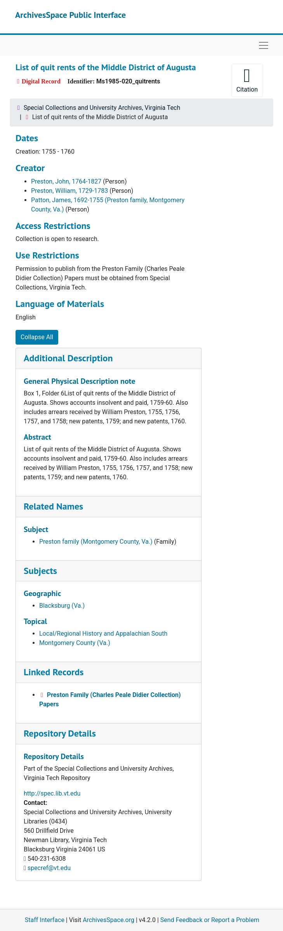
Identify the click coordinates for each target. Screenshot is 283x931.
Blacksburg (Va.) (62, 605)
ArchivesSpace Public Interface (70, 14)
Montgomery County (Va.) (74, 643)
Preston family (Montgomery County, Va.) (96, 541)
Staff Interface (44, 920)
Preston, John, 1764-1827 (66, 181)
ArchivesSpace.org (108, 920)
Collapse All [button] (37, 337)
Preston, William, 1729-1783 (69, 190)
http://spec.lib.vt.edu (52, 793)
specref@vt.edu (49, 868)
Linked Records (53, 672)
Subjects (40, 571)
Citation (247, 79)
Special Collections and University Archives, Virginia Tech (102, 107)
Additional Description (68, 358)
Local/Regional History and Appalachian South (103, 633)
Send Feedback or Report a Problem (209, 920)
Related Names (53, 506)
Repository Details (60, 733)
